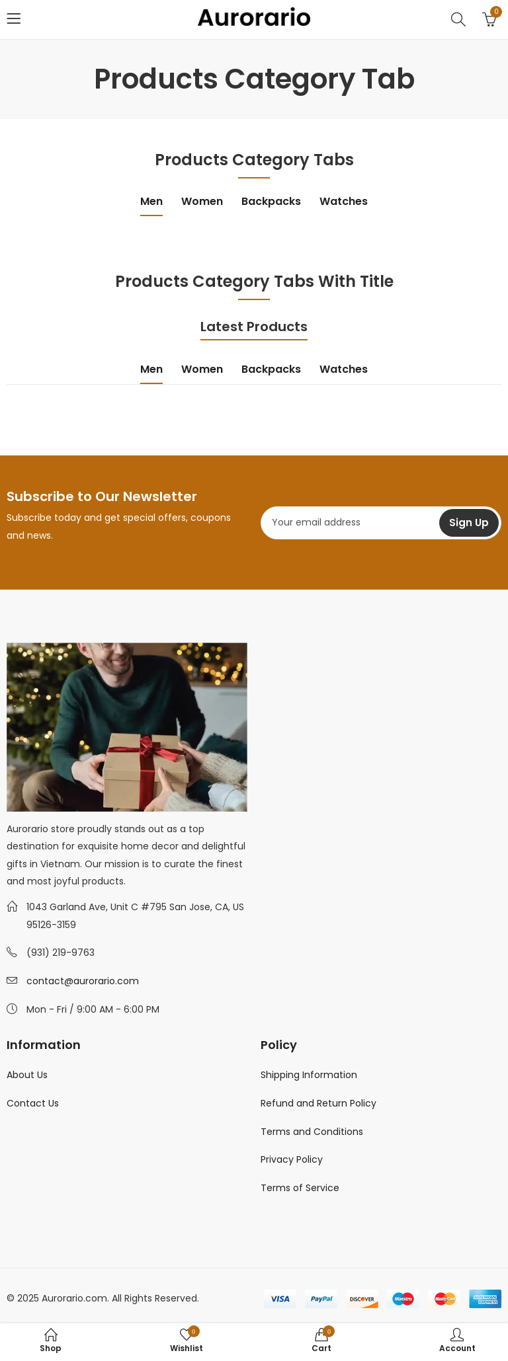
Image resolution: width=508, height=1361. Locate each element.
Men (151, 201)
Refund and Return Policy (318, 1103)
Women (202, 201)
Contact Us (33, 1103)
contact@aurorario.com (82, 981)
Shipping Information (309, 1074)
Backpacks (271, 201)
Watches (343, 201)
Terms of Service (300, 1187)
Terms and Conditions (312, 1131)
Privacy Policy (292, 1159)
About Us (27, 1074)
